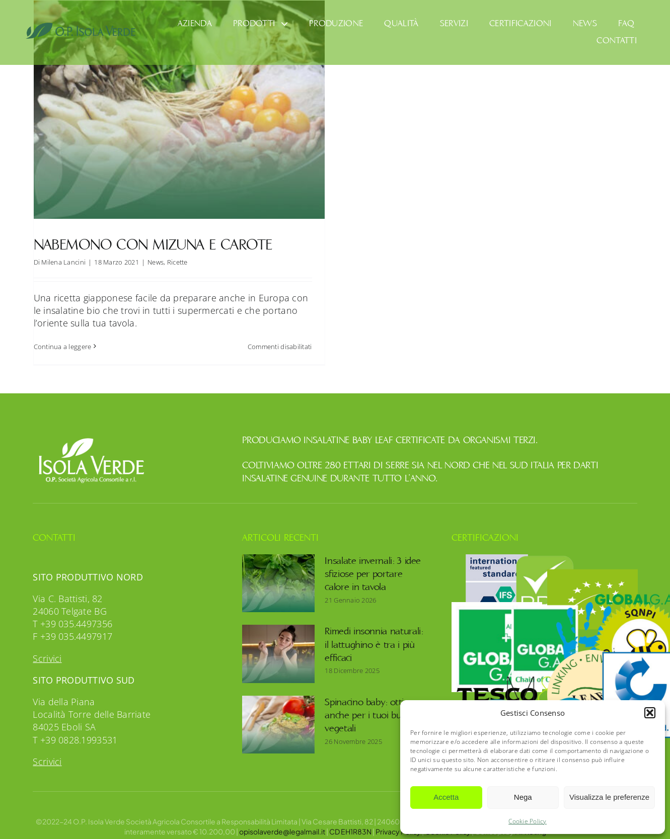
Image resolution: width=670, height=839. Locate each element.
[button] (650, 713)
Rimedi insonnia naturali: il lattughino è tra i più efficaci (373, 635)
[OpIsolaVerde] (81, 27)
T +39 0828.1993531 (75, 730)
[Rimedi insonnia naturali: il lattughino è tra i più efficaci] (278, 644)
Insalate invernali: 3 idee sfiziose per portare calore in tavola (373, 564)
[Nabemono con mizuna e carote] (179, 110)
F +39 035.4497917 (72, 627)
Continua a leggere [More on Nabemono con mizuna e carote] (63, 346)
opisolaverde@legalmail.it (282, 821)
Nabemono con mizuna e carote (153, 244)
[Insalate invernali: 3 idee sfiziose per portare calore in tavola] (278, 573)
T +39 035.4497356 (72, 614)
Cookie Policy (527, 821)
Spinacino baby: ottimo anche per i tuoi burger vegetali (371, 705)
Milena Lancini (63, 262)
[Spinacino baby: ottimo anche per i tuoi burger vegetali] (278, 715)
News (155, 262)
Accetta (446, 797)
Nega (523, 797)
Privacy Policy (398, 821)
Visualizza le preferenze (609, 797)
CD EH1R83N (350, 821)
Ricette (177, 262)
